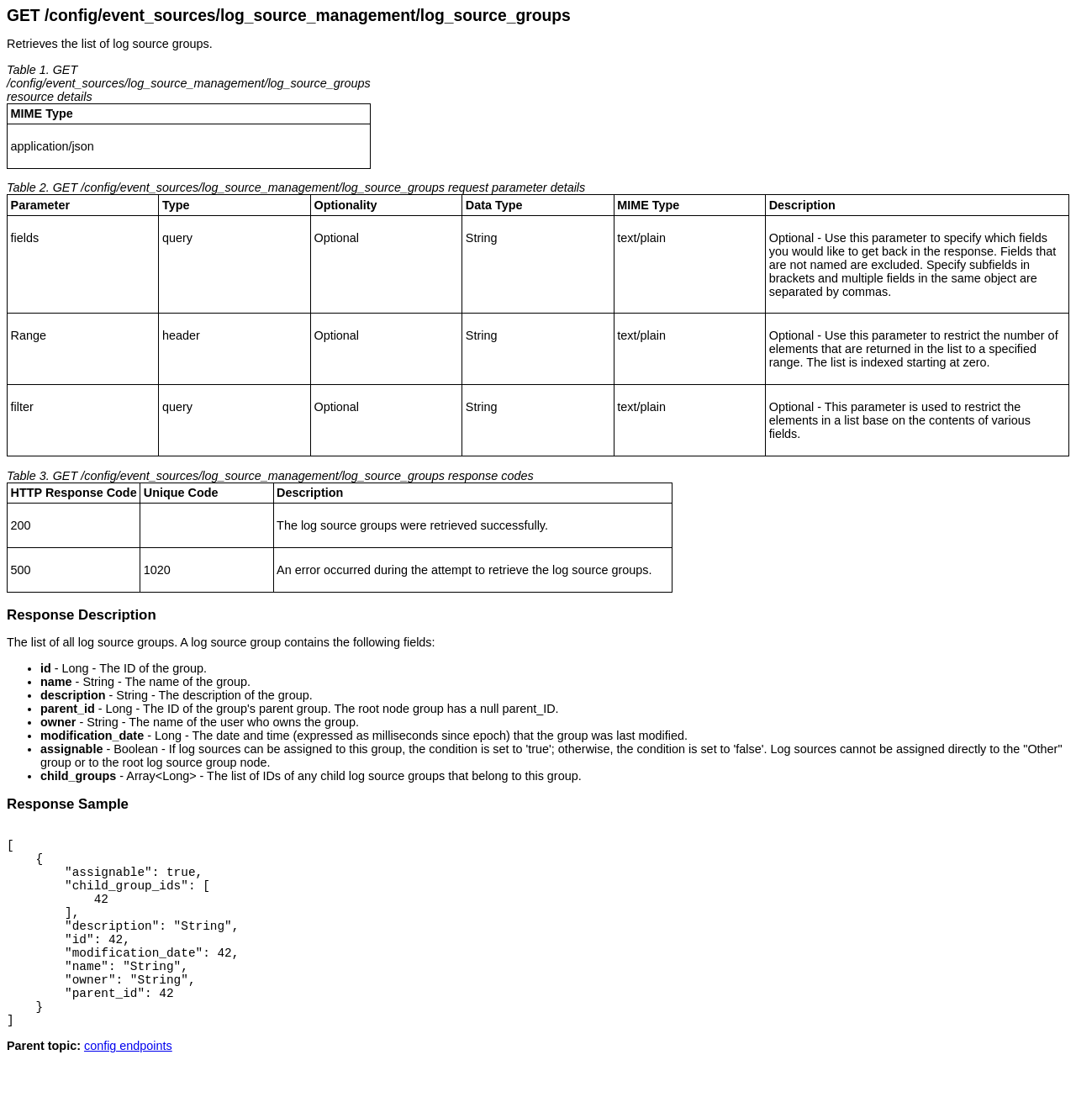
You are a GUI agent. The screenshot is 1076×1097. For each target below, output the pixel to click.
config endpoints (128, 1083)
